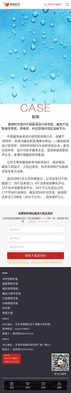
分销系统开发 (10, 303)
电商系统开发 (10, 283)
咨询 (43, 385)
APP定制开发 (10, 279)
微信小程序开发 (11, 293)
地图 (59, 385)
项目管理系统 (10, 288)
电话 (28, 385)
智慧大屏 (7, 313)
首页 (12, 385)
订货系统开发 (10, 298)
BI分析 (6, 308)
